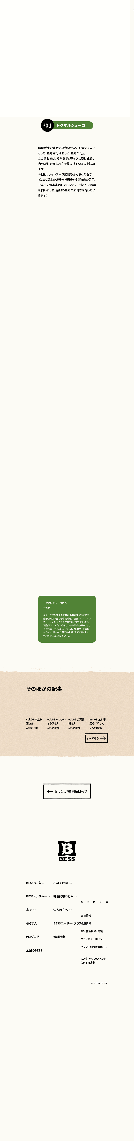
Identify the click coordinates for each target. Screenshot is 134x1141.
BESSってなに (35, 1087)
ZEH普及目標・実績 (92, 1135)
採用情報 (86, 1127)
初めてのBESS (62, 1087)
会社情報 (86, 1120)
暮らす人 (31, 1127)
